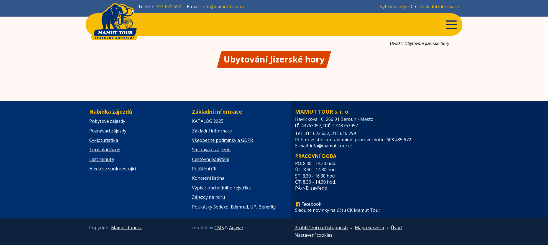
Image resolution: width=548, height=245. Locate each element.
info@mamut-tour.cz (222, 7)
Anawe (236, 228)
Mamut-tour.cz (126, 228)
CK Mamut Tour (363, 210)
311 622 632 (168, 7)
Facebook (311, 204)
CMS (219, 228)
